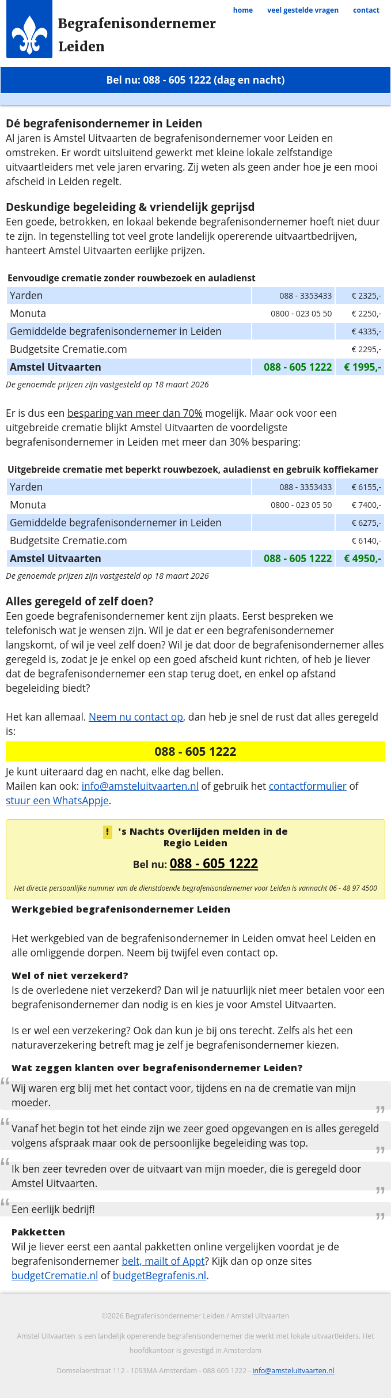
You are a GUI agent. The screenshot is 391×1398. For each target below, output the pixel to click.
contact (366, 10)
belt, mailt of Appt (163, 1261)
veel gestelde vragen (303, 10)
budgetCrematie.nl (55, 1275)
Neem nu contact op (136, 717)
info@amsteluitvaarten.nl (140, 786)
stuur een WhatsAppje (57, 800)
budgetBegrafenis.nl (160, 1275)
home (243, 10)
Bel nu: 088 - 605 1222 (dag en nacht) (196, 79)
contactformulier (308, 786)
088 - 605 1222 (214, 863)
